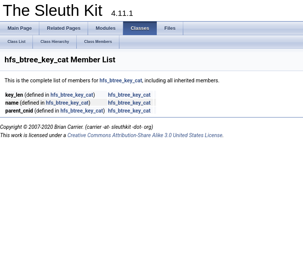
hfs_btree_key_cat (120, 80)
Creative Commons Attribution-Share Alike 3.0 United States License (144, 135)
